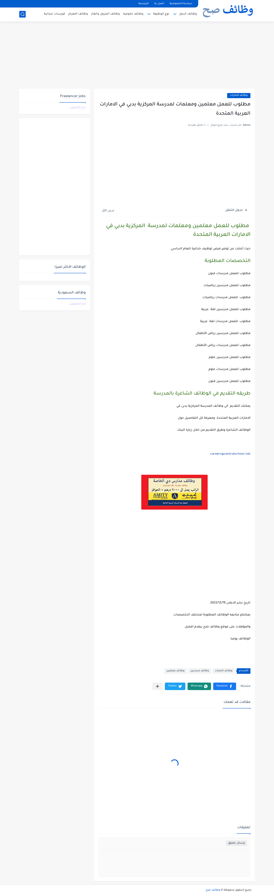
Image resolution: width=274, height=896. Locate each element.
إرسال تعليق (236, 843)
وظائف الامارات (239, 95)
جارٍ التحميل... (77, 107)
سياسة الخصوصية (181, 3)
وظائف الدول (188, 14)
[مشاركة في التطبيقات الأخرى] (157, 686)
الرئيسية (143, 3)
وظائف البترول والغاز (105, 14)
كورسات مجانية (54, 14)
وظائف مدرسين (199, 671)
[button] (224, 686)
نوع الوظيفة (161, 14)
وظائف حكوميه (133, 14)
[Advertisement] (137, 56)
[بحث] (22, 14)
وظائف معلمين (175, 671)
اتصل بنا (159, 3)
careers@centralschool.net (230, 454)
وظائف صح (213, 890)
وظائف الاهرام (78, 14)
